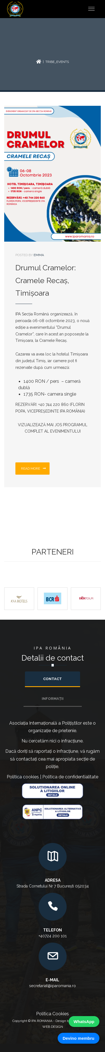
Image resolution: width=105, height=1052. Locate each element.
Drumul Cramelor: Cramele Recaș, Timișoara (45, 280)
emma (39, 255)
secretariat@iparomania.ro (52, 986)
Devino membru (78, 1038)
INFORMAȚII (53, 699)
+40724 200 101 (53, 936)
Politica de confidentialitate (70, 776)
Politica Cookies (52, 1013)
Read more (33, 468)
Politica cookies (23, 776)
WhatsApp (84, 1021)
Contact (52, 679)
